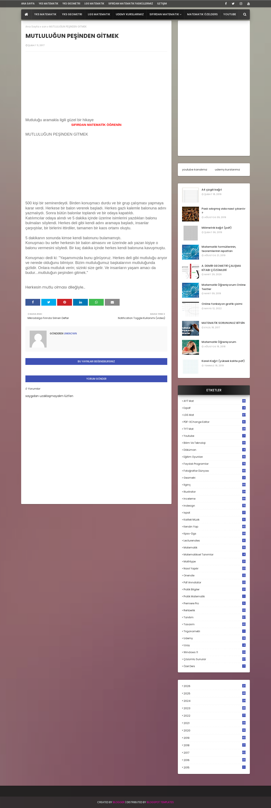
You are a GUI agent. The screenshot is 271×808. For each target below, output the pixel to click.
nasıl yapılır (215, 568)
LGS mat (215, 415)
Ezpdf (215, 408)
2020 (215, 730)
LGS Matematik (94, 3)
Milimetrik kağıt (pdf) (217, 228)
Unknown (70, 333)
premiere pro (215, 603)
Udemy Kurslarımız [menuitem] (130, 14)
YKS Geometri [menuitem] (72, 14)
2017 (215, 753)
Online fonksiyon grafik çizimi (222, 304)
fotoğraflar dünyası (215, 471)
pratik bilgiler (215, 589)
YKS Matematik (48, 3)
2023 (215, 708)
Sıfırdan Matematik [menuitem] (164, 14)
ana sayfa (28, 3)
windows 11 (215, 652)
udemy (215, 638)
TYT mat (215, 429)
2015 (215, 767)
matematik (215, 548)
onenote (215, 575)
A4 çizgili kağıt (212, 190)
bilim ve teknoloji (215, 443)
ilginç (215, 484)
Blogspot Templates (160, 802)
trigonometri (215, 631)
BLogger (119, 802)
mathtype (215, 561)
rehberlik (215, 610)
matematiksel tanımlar (215, 554)
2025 (215, 693)
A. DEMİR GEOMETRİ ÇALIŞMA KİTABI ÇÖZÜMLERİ (221, 268)
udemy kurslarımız (227, 170)
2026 (215, 686)
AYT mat (215, 401)
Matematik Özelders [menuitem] (202, 14)
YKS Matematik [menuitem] (45, 14)
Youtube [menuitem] (229, 14)
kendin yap (215, 526)
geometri (215, 478)
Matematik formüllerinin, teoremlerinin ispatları (219, 249)
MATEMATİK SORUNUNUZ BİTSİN (223, 323)
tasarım (215, 624)
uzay (215, 645)
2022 (215, 716)
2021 (215, 723)
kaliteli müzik (215, 519)
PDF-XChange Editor (215, 422)
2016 (215, 760)
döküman (215, 450)
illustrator (215, 491)
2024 (215, 701)
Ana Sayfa (32, 26)
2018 (215, 745)
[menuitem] (26, 14)
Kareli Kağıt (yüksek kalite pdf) (223, 361)
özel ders (215, 666)
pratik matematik (215, 596)
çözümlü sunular (215, 659)
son (44, 26)
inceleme (215, 498)
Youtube (215, 436)
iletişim (162, 3)
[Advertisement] (57, 173)
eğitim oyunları (215, 457)
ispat (215, 513)
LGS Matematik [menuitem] (99, 14)
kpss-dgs (215, 533)
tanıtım (215, 617)
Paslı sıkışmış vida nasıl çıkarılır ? (223, 211)
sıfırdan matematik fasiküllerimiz (130, 3)
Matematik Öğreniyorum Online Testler (224, 287)
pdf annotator (215, 582)
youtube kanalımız (194, 170)
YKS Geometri (71, 3)
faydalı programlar (215, 464)
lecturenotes (215, 540)
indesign (215, 505)
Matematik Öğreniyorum (219, 342)
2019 (215, 738)
